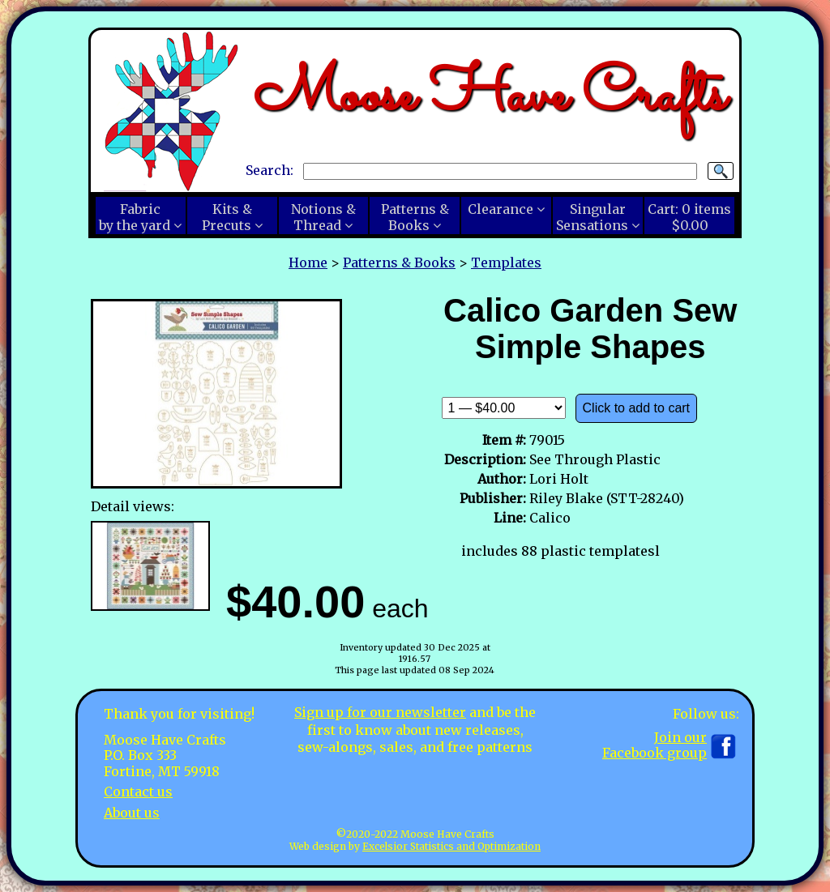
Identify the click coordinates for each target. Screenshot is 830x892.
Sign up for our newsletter (380, 712)
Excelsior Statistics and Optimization (451, 846)
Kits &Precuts (227, 217)
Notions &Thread (323, 217)
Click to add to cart (637, 408)
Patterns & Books (399, 262)
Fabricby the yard (134, 217)
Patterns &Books (415, 217)
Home (308, 262)
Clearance (500, 209)
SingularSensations (592, 217)
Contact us (138, 791)
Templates (506, 262)
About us (132, 813)
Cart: (689, 217)
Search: (269, 170)
